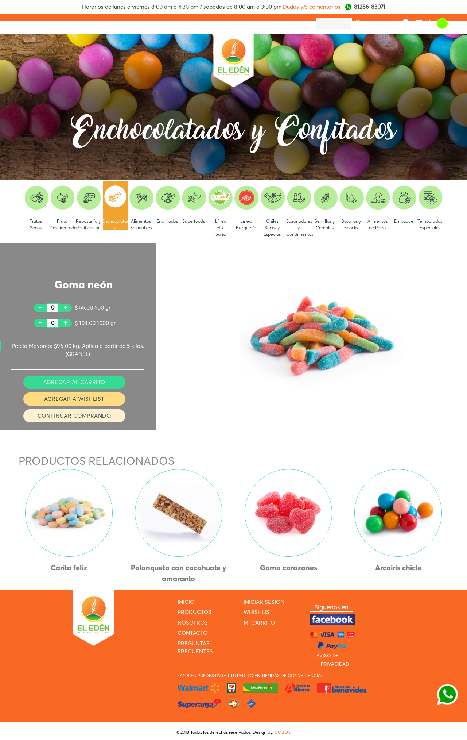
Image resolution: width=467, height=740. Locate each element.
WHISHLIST (258, 612)
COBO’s (283, 732)
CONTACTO (146, 23)
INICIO (31, 23)
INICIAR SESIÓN (264, 601)
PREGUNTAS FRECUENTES (203, 23)
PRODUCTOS (66, 23)
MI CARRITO (259, 622)
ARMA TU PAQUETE (269, 23)
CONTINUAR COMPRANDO (74, 415)
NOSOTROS (107, 23)
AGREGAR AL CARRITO (74, 382)
